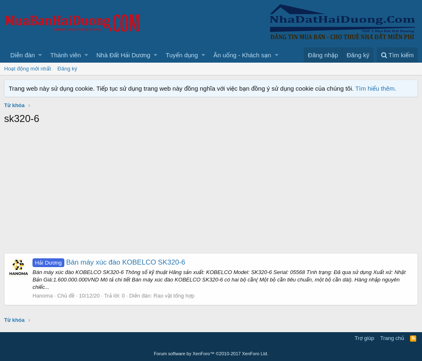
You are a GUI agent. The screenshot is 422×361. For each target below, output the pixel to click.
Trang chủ (392, 338)
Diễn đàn (22, 55)
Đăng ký (67, 69)
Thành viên (65, 55)
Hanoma (43, 296)
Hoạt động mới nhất (27, 69)
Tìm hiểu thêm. (375, 88)
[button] (40, 55)
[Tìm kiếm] (397, 55)
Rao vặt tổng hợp (174, 296)
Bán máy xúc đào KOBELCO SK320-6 (109, 262)
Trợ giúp (364, 338)
